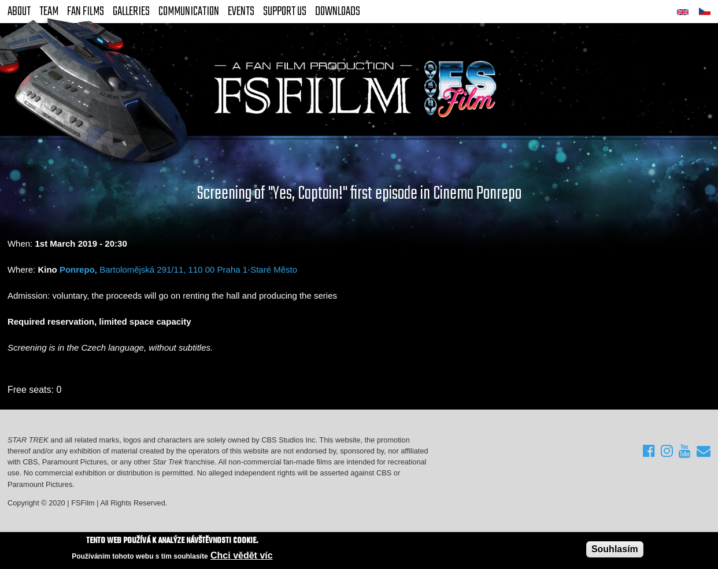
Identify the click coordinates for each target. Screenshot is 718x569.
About (19, 11)
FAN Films (85, 11)
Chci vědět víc (241, 556)
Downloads (337, 11)
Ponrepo (77, 269)
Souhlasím (614, 550)
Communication (188, 11)
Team (48, 11)
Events (241, 11)
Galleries (131, 11)
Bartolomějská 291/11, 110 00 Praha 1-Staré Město (198, 269)
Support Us (284, 11)
